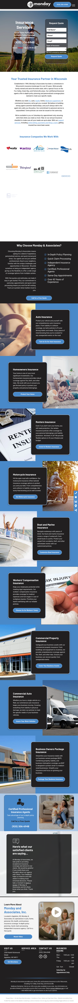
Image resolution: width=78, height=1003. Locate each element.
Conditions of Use (36, 998)
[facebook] (40, 957)
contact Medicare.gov (57, 988)
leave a (28, 883)
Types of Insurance (52, 46)
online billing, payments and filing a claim (43, 123)
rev (14, 885)
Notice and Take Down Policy (49, 998)
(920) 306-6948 (24, 42)
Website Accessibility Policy (65, 998)
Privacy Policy (9, 998)
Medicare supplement (53, 101)
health (37, 101)
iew (16, 885)
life (29, 101)
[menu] (73, 5)
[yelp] (45, 957)
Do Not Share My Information (22, 998)
